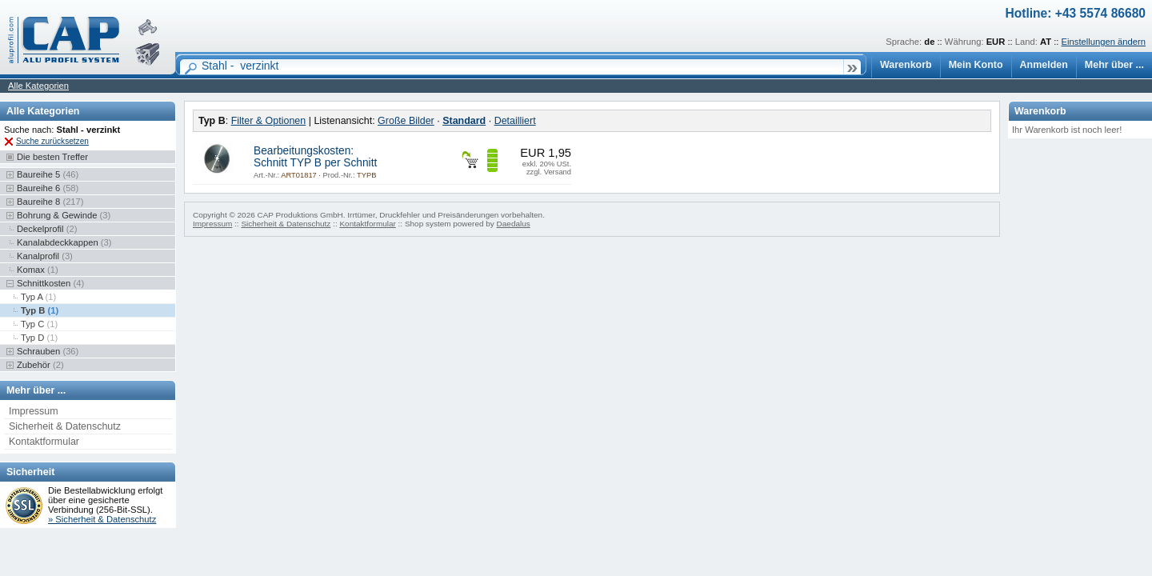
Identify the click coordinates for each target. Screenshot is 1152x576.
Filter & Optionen (268, 120)
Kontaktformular (44, 441)
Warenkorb (906, 64)
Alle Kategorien (38, 85)
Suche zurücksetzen (52, 141)
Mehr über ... (1114, 64)
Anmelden (1044, 64)
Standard (464, 120)
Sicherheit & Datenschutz (65, 426)
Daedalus (513, 223)
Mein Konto (976, 64)
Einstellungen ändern (1104, 41)
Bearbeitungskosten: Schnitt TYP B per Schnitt (315, 157)
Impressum (33, 411)
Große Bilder (406, 120)
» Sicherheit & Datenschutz (102, 519)
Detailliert (515, 120)
